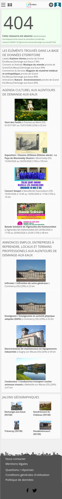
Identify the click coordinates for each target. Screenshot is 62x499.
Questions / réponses (19, 470)
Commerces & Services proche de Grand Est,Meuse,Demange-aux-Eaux (29, 73)
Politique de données (19, 480)
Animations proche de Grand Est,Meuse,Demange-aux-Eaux (30, 81)
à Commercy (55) (30, 317)
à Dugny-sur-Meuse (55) (31, 350)
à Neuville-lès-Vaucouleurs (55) (29, 190)
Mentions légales (16, 464)
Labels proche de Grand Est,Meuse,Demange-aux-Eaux (23, 60)
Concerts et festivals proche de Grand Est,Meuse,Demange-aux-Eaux (28, 66)
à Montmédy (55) (31, 157)
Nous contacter (15, 459)
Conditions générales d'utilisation (27, 475)
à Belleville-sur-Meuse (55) (28, 383)
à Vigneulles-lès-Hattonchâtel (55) (30, 228)
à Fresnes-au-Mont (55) (25, 122)
